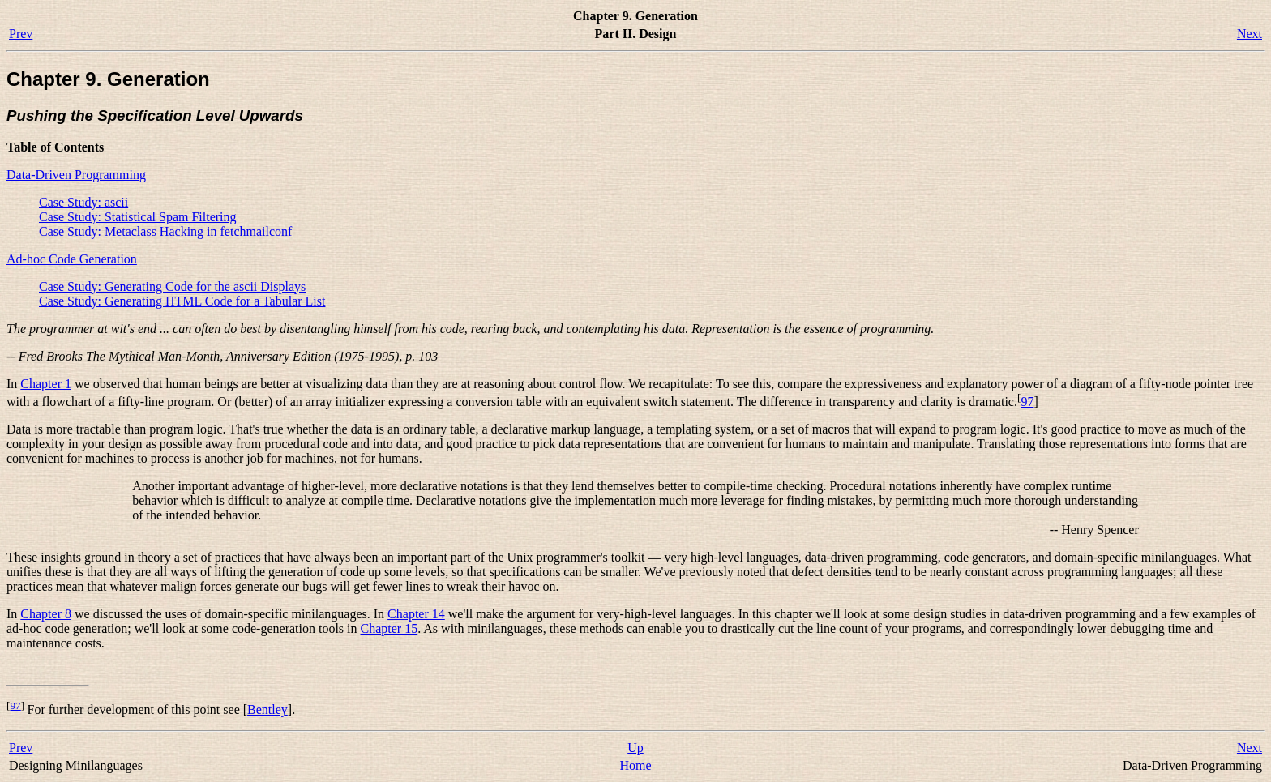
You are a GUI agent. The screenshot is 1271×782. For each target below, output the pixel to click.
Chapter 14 (416, 614)
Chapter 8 (45, 614)
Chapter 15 (389, 628)
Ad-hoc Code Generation (71, 259)
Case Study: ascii (83, 202)
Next (1249, 34)
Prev (20, 34)
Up (635, 747)
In (13, 384)
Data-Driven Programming (76, 175)
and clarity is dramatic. (958, 401)
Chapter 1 (45, 384)
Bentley (267, 709)
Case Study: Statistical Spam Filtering (138, 217)
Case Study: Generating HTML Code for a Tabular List (182, 301)
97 (1027, 401)
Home (635, 765)
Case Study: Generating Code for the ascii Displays (172, 286)
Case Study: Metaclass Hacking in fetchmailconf (165, 231)
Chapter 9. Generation (108, 79)
